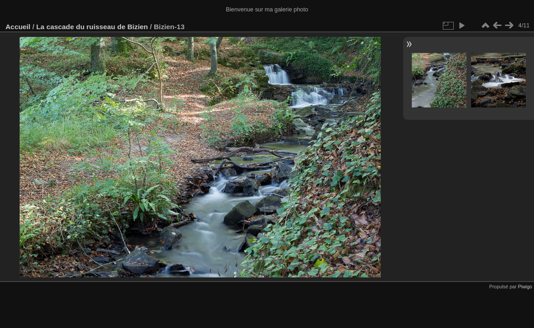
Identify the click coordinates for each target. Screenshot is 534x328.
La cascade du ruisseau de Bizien (92, 27)
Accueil (18, 27)
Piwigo (525, 286)
